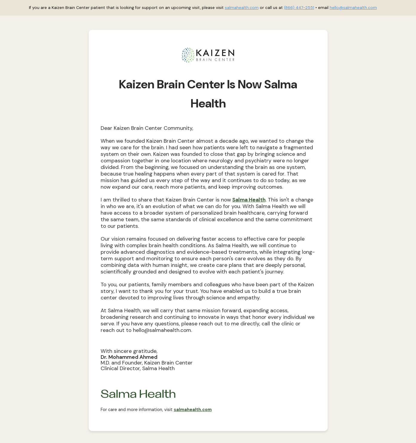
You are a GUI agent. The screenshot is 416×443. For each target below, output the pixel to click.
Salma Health (248, 199)
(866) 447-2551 (299, 7)
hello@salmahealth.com (353, 7)
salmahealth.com (242, 7)
